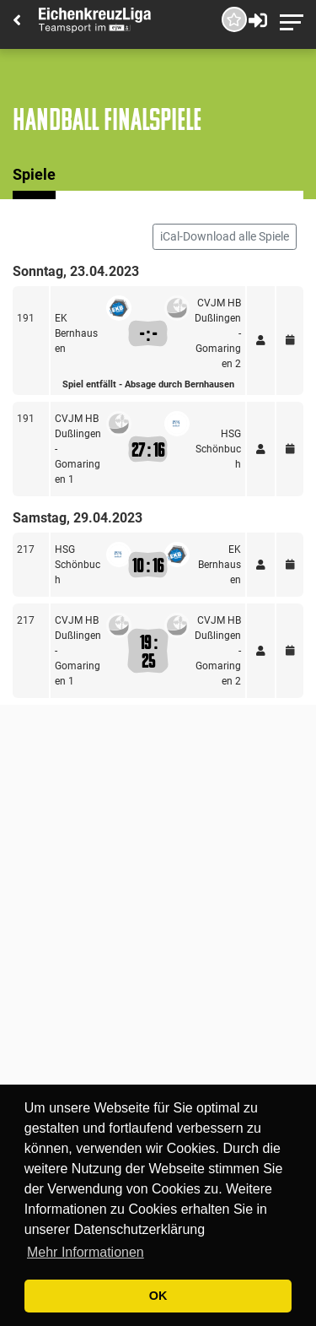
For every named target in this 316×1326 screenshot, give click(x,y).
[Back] (17, 22)
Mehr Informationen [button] (85, 1252)
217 (26, 549)
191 (26, 318)
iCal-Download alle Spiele (224, 236)
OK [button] (158, 1295)
